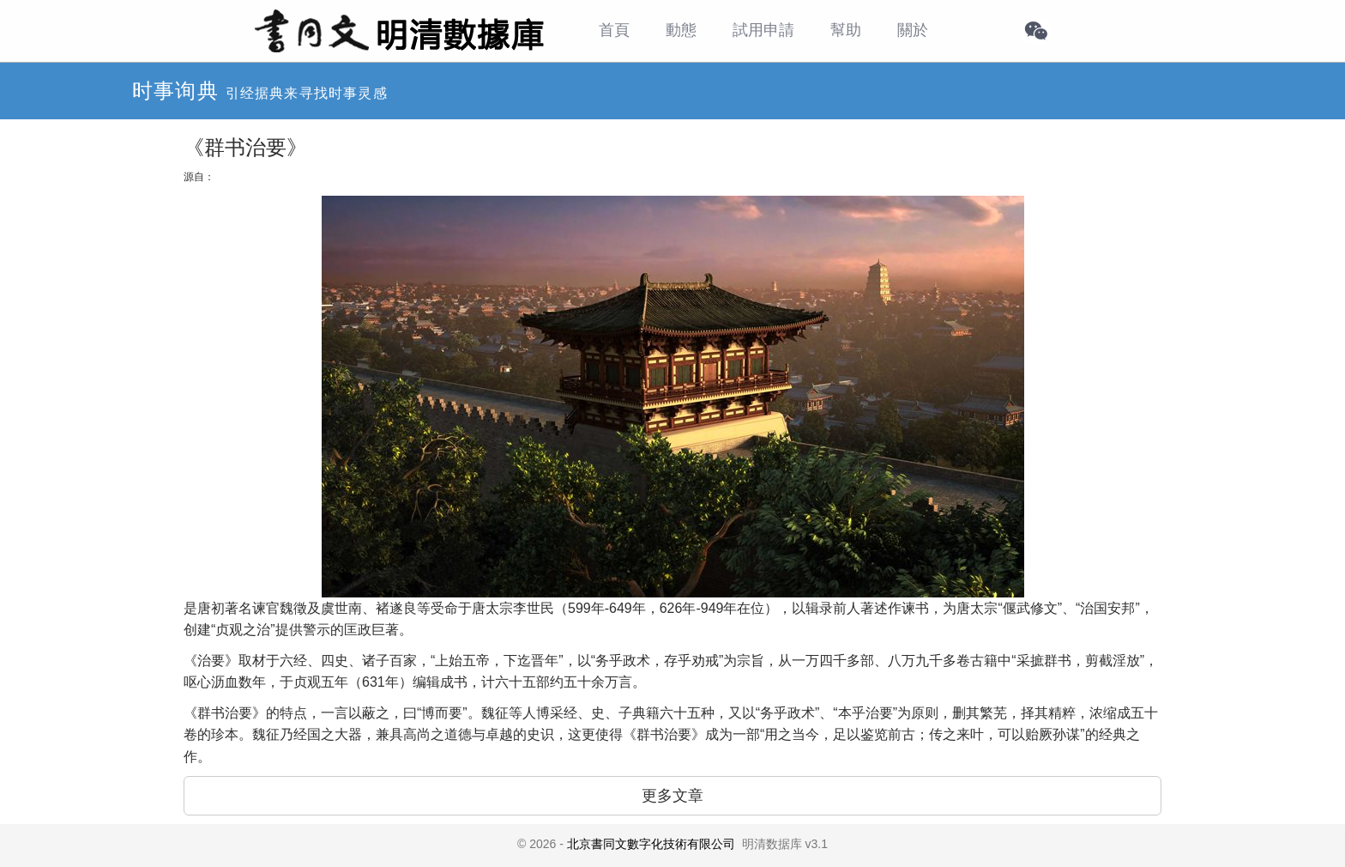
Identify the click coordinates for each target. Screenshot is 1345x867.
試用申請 (763, 30)
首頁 (614, 30)
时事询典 (175, 90)
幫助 (845, 30)
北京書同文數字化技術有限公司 (651, 844)
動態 (681, 30)
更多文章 (672, 795)
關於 (912, 30)
